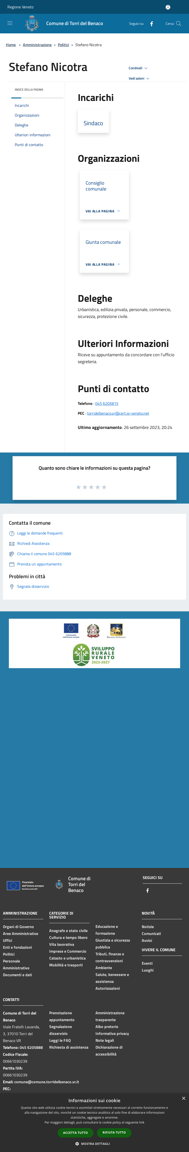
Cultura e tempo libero (68, 937)
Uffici (7, 940)
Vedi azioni (140, 79)
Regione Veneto (20, 7)
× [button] (183, 1098)
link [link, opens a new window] (141, 1122)
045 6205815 (106, 403)
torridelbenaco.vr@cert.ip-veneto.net (118, 413)
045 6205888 (31, 1047)
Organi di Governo (18, 927)
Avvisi (147, 940)
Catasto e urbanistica (67, 958)
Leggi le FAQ (60, 1040)
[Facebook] (150, 23)
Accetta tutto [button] (75, 1133)
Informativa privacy (112, 1033)
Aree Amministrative (20, 933)
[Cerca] (179, 24)
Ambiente (103, 968)
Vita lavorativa (61, 944)
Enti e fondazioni (17, 947)
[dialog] (94, 1122)
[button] (94, 1143)
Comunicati (151, 933)
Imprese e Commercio (67, 951)
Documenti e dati (17, 975)
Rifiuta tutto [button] (114, 1132)
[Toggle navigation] (10, 23)
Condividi (139, 68)
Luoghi (148, 970)
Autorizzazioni (107, 988)
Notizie (148, 927)
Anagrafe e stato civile (68, 930)
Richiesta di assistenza (68, 1047)
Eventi (147, 963)
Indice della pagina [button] (29, 89)
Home (11, 45)
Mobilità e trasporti (66, 965)
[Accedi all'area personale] (168, 7)
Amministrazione (37, 45)
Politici (63, 45)
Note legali (104, 1040)
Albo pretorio (106, 1026)
